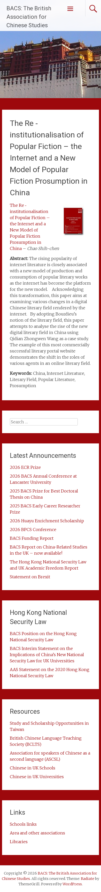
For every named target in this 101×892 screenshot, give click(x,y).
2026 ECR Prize (25, 467)
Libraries (19, 841)
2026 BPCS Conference (33, 529)
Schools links (23, 824)
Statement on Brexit (30, 576)
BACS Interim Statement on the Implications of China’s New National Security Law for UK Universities (47, 654)
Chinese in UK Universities (37, 776)
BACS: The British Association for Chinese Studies (28, 17)
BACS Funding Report (31, 538)
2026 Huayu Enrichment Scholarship (47, 520)
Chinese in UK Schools (32, 767)
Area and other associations (37, 832)
